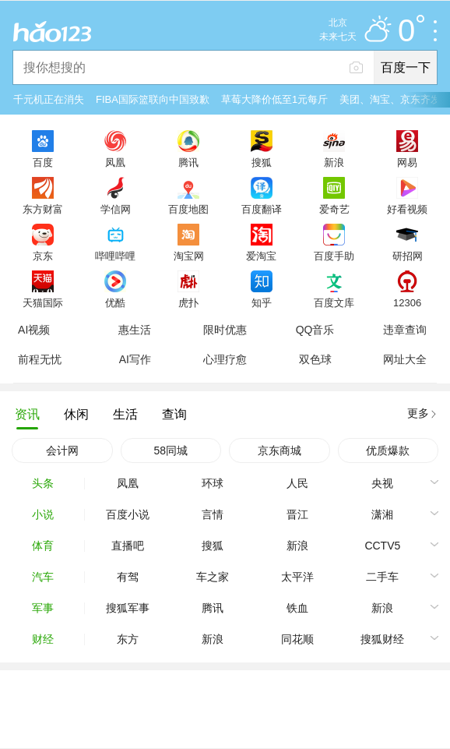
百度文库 (334, 302)
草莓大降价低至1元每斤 (274, 99)
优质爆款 (388, 450)
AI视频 (34, 329)
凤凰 (115, 162)
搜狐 (261, 162)
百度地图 (188, 208)
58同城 (170, 450)
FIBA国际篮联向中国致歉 (152, 99)
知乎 (261, 302)
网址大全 (405, 359)
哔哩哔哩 (115, 255)
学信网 (115, 208)
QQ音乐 (315, 329)
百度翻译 (261, 208)
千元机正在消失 (48, 99)
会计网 (62, 450)
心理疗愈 (225, 359)
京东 (43, 255)
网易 (407, 162)
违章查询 (405, 329)
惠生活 (134, 329)
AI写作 (135, 359)
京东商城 (279, 450)
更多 (418, 413)
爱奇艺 (334, 208)
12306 (407, 302)
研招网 (407, 255)
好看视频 (407, 208)
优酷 (115, 302)
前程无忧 (40, 359)
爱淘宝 (261, 255)
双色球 (315, 359)
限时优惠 (225, 329)
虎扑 (188, 302)
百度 (43, 162)
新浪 (334, 162)
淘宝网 (189, 255)
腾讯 (188, 162)
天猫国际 (43, 302)
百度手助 (334, 255)
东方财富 (43, 208)
